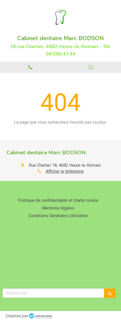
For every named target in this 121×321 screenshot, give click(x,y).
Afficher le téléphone (65, 171)
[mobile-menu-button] (90, 67)
